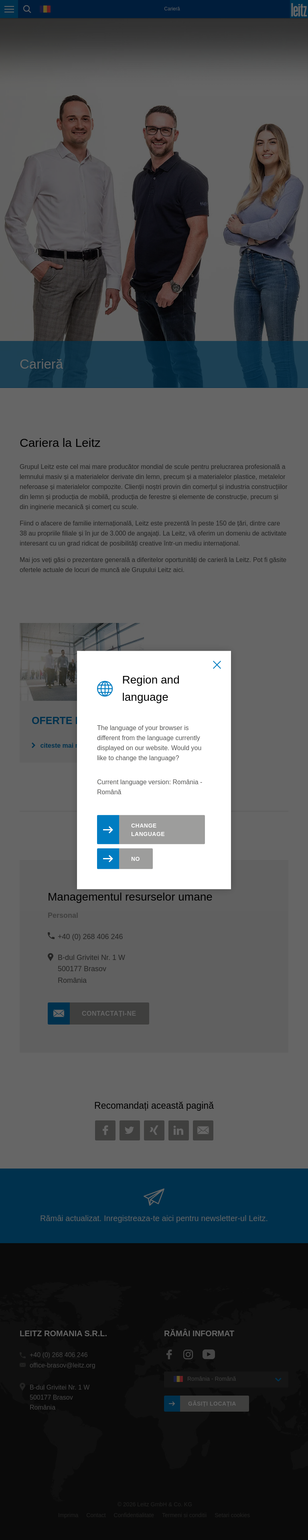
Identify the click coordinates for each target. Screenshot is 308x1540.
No (135, 859)
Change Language (148, 829)
